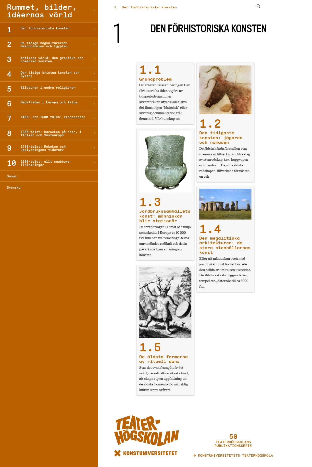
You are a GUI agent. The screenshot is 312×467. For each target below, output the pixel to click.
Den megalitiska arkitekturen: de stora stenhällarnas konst (224, 241)
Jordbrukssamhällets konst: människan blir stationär (164, 211)
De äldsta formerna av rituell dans (163, 354)
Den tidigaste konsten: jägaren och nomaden (220, 133)
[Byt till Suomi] (49, 176)
